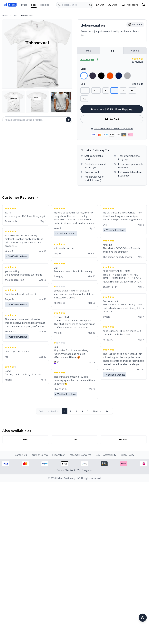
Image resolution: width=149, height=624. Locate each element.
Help (97, 455)
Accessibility (109, 455)
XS (84, 98)
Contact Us (21, 455)
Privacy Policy (127, 455)
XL (132, 90)
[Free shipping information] (130, 5)
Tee (111, 50)
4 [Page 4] (82, 411)
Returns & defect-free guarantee (130, 174)
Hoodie (135, 50)
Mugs (24, 4)
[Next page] (97, 411)
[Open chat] (100, 4)
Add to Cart (112, 119)
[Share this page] (113, 4)
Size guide (137, 83)
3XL (96, 90)
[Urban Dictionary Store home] (9, 5)
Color (83, 68)
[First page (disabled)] (40, 411)
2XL (85, 90)
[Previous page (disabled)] (53, 411)
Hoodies (44, 4)
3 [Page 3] (76, 411)
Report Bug (58, 455)
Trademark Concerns (79, 455)
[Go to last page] (108, 411)
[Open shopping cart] (144, 5)
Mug (88, 50)
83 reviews (137, 61)
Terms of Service (39, 455)
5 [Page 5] (87, 411)
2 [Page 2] (70, 411)
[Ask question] (68, 119)
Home (5, 15)
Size (82, 83)
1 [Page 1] (64, 411)
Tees (34, 5)
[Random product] (90, 4)
